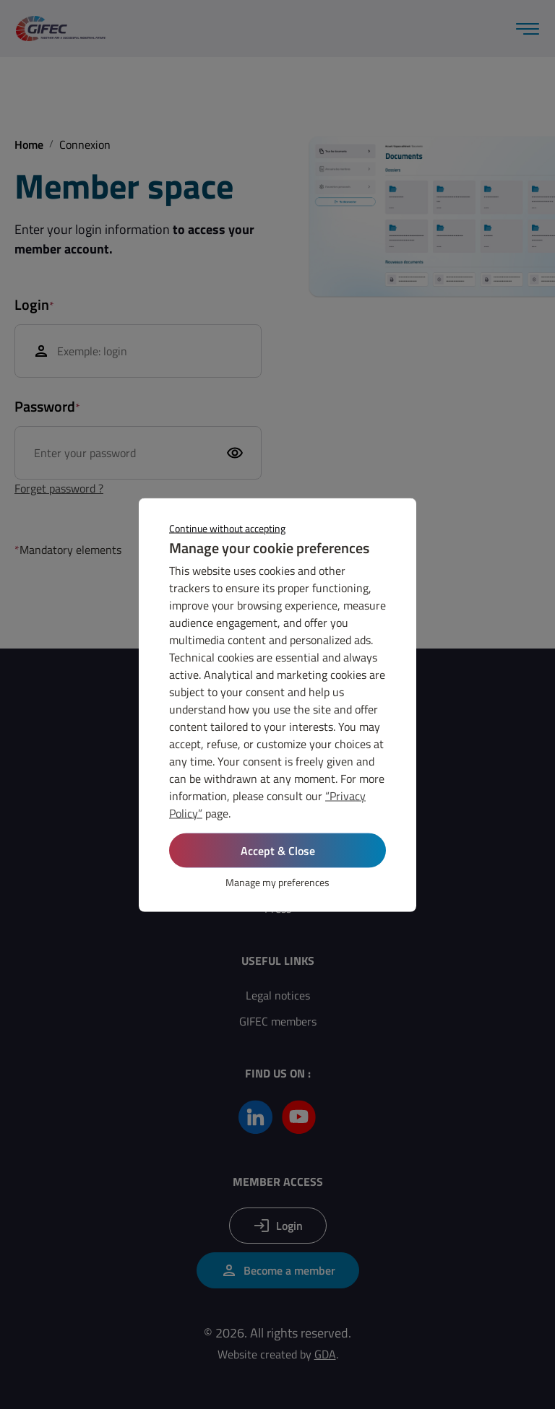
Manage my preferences (277, 881)
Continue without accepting (227, 527)
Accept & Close (278, 850)
